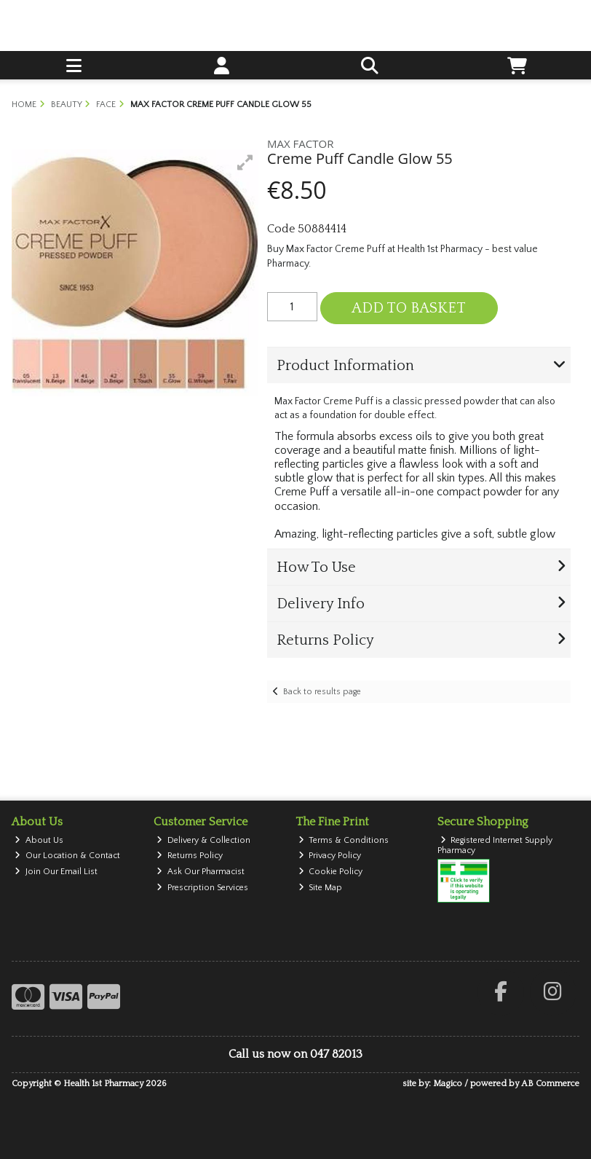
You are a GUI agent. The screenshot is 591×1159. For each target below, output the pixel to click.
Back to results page (322, 691)
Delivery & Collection (203, 840)
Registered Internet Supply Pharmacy (495, 845)
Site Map (320, 887)
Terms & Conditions (343, 840)
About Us (39, 840)
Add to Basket (409, 308)
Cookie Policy (330, 871)
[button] (245, 162)
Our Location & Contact (67, 855)
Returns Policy (189, 855)
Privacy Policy (330, 855)
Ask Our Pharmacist (200, 871)
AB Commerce (550, 1083)
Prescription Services (202, 887)
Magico (447, 1083)
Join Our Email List (56, 871)
